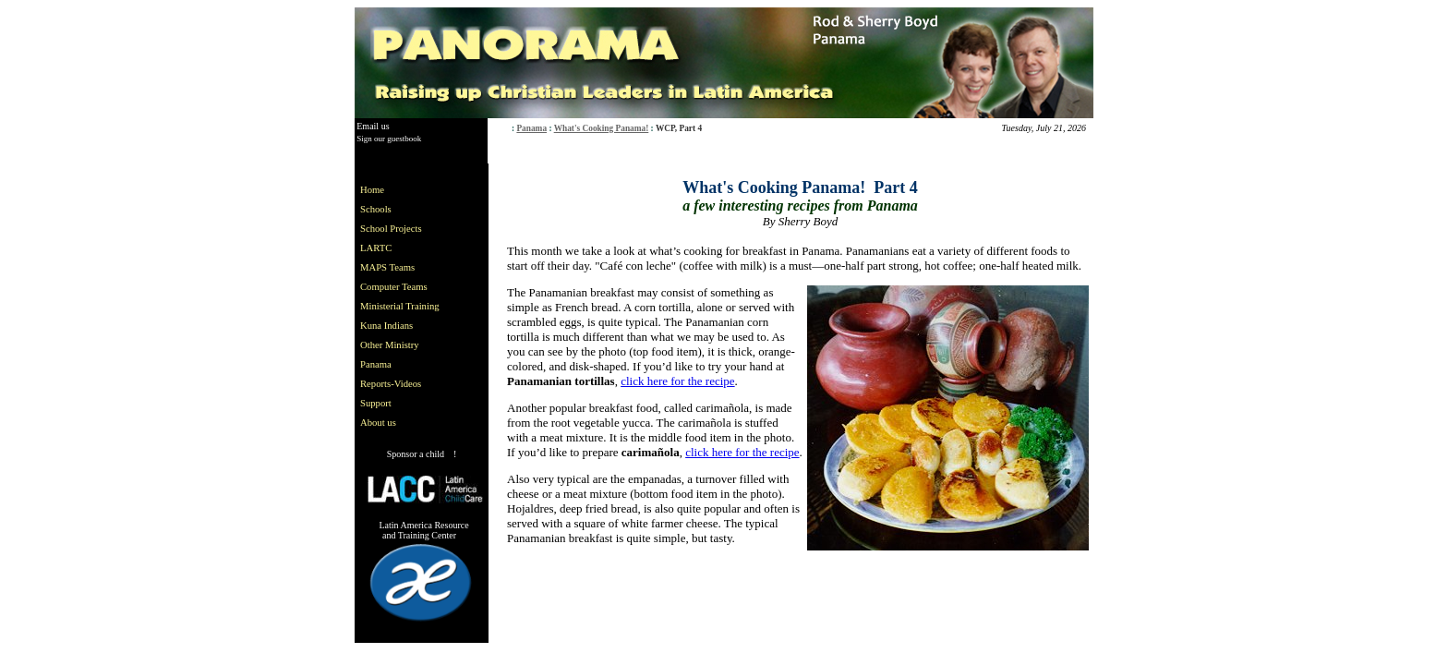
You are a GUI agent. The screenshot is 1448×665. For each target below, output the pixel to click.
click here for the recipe (677, 381)
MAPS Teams (387, 267)
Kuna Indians (386, 325)
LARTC (376, 248)
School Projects (391, 229)
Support (376, 403)
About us (378, 422)
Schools (376, 209)
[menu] (403, 306)
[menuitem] (403, 190)
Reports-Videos (390, 384)
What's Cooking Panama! (601, 128)
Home (372, 190)
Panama (531, 128)
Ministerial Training (400, 306)
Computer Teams (394, 287)
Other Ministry (389, 345)
